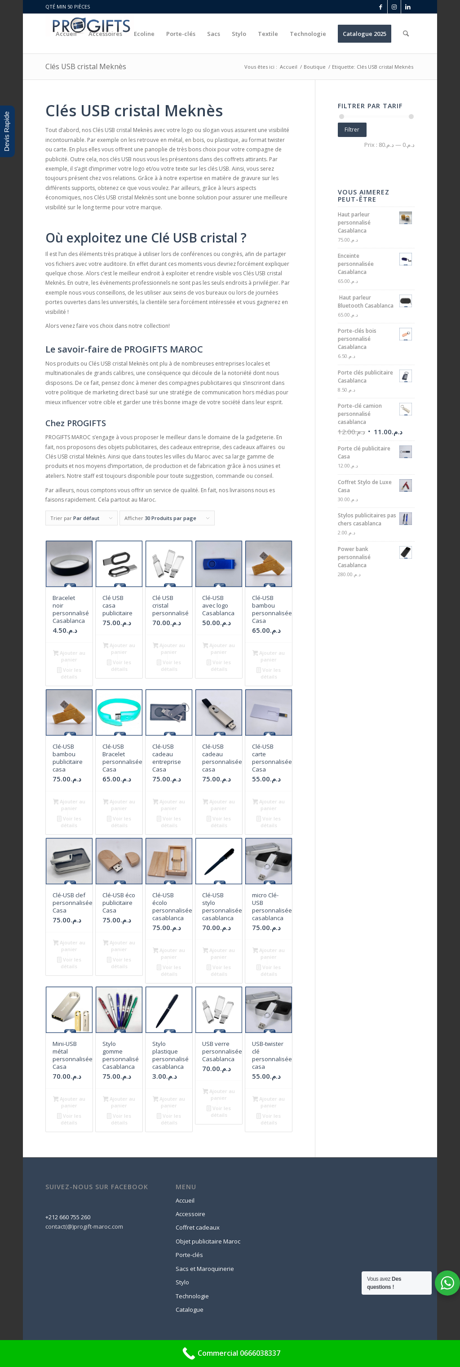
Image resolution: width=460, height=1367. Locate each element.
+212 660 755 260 (67, 1217)
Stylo (182, 1282)
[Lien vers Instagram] (394, 6)
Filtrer (352, 129)
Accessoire (190, 1214)
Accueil (185, 1200)
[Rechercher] (406, 33)
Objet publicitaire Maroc (208, 1241)
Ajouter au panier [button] (69, 656)
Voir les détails (69, 673)
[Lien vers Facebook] (380, 6)
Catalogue (189, 1309)
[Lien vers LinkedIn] (408, 6)
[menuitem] (66, 33)
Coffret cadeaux (198, 1227)
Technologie (192, 1296)
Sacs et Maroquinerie (205, 1269)
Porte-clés (189, 1255)
